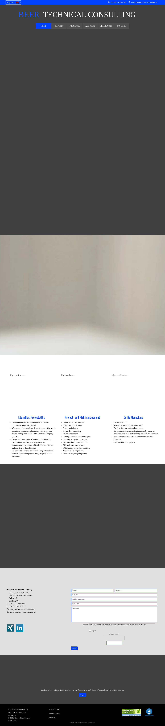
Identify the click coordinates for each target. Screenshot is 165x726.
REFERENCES (106, 26)
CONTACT (121, 26)
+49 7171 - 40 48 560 (118, 2)
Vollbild (16, 690)
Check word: (114, 633)
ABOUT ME (90, 26)
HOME (43, 26)
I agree (93, 629)
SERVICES (59, 26)
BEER (28, 14)
